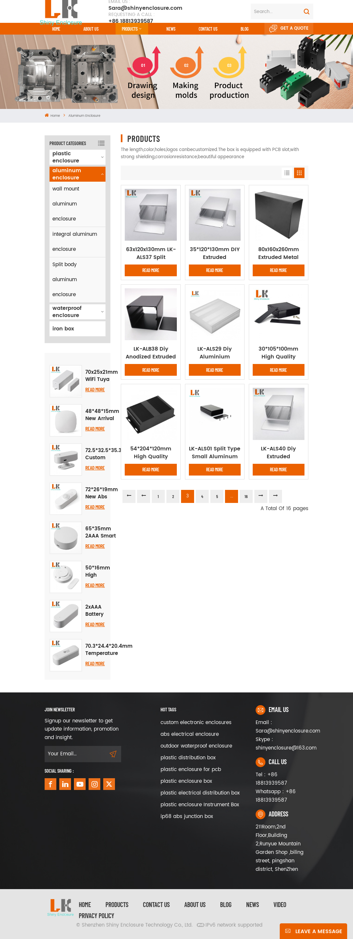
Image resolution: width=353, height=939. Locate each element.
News (171, 29)
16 (246, 496)
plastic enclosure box (186, 781)
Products (130, 29)
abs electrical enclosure (190, 734)
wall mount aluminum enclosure (65, 204)
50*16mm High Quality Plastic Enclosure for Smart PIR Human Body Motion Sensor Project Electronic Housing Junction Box (97, 572)
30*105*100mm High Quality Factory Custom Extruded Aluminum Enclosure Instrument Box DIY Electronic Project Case (278, 353)
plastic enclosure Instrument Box (200, 805)
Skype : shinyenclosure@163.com (282, 743)
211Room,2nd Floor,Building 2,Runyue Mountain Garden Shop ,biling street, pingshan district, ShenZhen (280, 848)
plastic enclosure (65, 157)
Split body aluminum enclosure (64, 280)
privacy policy (96, 915)
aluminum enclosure (84, 115)
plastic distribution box (188, 758)
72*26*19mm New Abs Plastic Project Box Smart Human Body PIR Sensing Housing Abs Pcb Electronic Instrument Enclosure (101, 493)
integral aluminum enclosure (74, 241)
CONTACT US (208, 29)
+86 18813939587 (131, 17)
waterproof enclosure (66, 311)
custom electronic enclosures (196, 723)
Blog (244, 29)
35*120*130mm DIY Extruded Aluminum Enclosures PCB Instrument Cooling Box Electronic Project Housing (215, 253)
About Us (91, 29)
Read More (95, 389)
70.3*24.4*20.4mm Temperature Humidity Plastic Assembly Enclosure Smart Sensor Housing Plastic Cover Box (109, 650)
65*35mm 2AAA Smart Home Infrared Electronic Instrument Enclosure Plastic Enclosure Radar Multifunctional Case (104, 532)
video (280, 904)
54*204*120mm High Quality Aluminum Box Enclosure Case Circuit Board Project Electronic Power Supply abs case (151, 453)
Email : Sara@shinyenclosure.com (282, 727)
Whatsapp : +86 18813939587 (276, 796)
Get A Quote (288, 29)
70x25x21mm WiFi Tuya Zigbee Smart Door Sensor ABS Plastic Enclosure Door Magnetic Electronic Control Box (101, 376)
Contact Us (156, 904)
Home (56, 29)
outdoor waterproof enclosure (196, 746)
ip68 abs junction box (187, 816)
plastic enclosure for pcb (191, 769)
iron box (63, 329)
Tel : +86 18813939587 (271, 779)
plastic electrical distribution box (200, 793)
